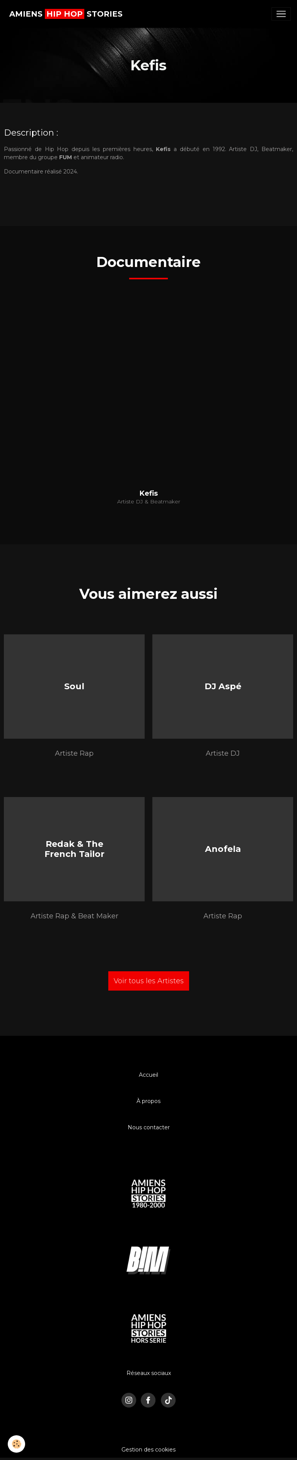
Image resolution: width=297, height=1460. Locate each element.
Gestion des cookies (148, 1449)
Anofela (223, 849)
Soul (74, 686)
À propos (148, 1101)
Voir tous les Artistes (149, 981)
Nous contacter (149, 1127)
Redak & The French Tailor (74, 848)
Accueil (148, 1074)
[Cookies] (16, 1444)
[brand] (66, 14)
